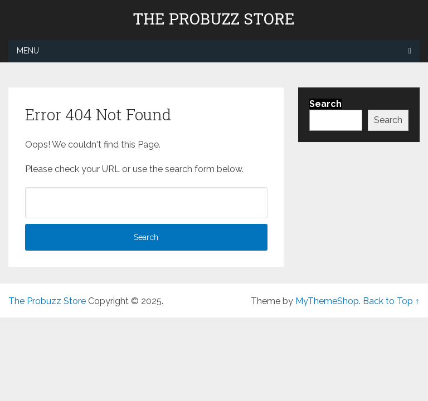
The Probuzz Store (214, 19)
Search (388, 120)
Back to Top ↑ (391, 301)
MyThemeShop (327, 301)
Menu (28, 50)
